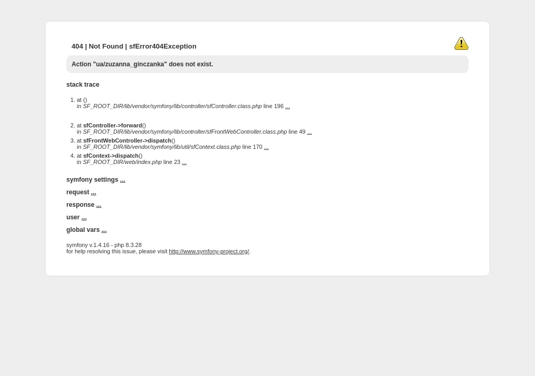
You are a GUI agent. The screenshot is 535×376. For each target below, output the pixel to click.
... (287, 106)
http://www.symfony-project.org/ (209, 251)
